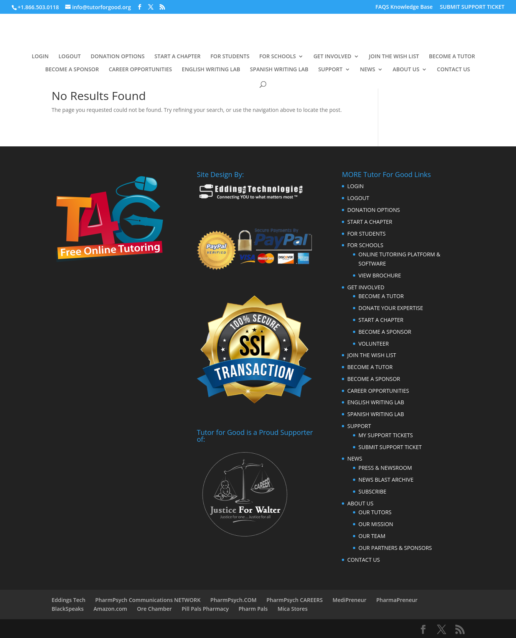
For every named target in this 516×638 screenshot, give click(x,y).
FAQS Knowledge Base (404, 7)
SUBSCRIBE (372, 491)
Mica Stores (293, 608)
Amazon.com (110, 608)
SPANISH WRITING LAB (279, 70)
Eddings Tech (69, 600)
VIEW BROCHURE (379, 275)
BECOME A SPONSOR (72, 70)
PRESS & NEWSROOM (385, 467)
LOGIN (40, 57)
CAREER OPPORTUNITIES (140, 70)
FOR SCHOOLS (277, 57)
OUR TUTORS (374, 512)
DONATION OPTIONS (118, 57)
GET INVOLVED (332, 57)
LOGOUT (69, 57)
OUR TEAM (371, 536)
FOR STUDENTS (229, 57)
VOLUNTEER (373, 343)
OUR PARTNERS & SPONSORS (395, 547)
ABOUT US (406, 70)
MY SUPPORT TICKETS (385, 435)
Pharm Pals (253, 608)
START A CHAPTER (178, 57)
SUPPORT (330, 70)
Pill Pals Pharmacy (205, 608)
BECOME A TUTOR (452, 57)
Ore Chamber (154, 608)
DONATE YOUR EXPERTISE (390, 308)
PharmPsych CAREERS (294, 600)
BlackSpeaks (68, 608)
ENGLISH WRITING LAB (211, 70)
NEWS (367, 70)
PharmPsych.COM (233, 600)
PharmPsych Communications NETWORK (147, 600)
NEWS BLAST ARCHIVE (385, 479)
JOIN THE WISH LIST (394, 57)
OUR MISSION (375, 524)
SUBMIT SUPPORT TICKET (472, 7)
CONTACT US (453, 70)
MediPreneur (349, 600)
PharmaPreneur (397, 600)
